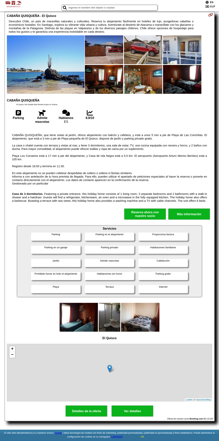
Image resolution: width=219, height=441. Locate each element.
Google (58, 433)
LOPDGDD (117, 436)
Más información (189, 214)
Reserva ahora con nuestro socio (145, 214)
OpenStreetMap (203, 400)
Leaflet (189, 400)
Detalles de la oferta (86, 411)
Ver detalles (132, 411)
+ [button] (12, 349)
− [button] (12, 355)
